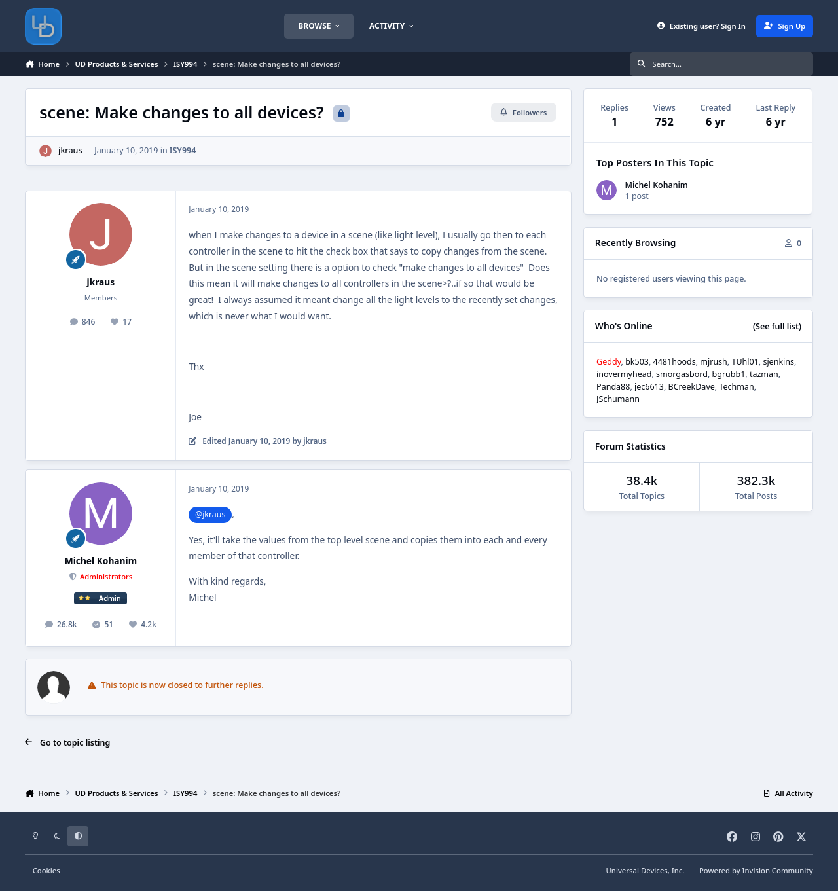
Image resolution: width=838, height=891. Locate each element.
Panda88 (613, 386)
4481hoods (674, 361)
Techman (736, 386)
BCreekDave (691, 386)
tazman (764, 374)
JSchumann (618, 399)
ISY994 (183, 150)
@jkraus (210, 514)
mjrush (713, 361)
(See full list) (777, 326)
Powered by (756, 870)
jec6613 (649, 386)
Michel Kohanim (101, 561)
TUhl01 (744, 361)
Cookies (46, 870)
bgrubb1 (729, 374)
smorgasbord (682, 374)
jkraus (70, 150)
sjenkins (778, 361)
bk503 (637, 361)
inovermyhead (623, 374)
